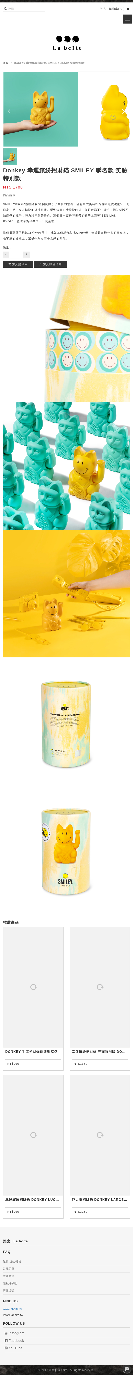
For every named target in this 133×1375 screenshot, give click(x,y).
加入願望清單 (50, 264)
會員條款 (8, 1276)
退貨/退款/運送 (12, 1261)
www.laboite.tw (12, 1309)
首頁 (6, 62)
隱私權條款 (10, 1283)
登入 (103, 8)
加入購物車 (18, 264)
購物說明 (8, 1290)
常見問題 (8, 1268)
